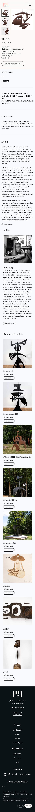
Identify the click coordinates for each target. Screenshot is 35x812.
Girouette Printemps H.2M (10, 414)
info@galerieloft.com (17, 707)
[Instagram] (5, 774)
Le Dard (5, 672)
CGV (17, 762)
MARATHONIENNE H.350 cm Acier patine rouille (17, 457)
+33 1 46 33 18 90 (17, 712)
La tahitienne (7, 586)
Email (3, 786)
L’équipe (17, 734)
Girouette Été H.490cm (9, 543)
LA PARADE (6, 629)
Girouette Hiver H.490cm (10, 500)
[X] (13, 774)
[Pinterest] (16, 774)
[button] (5, 13)
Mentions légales (17, 743)
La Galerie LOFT (17, 730)
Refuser (20, 805)
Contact (17, 738)
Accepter (28, 805)
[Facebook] (9, 774)
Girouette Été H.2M (8, 371)
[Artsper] (28, 774)
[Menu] (30, 5)
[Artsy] (21, 774)
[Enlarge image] (22, 19)
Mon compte (17, 753)
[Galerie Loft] (17, 694)
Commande (17, 758)
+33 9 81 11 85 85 (17, 715)
